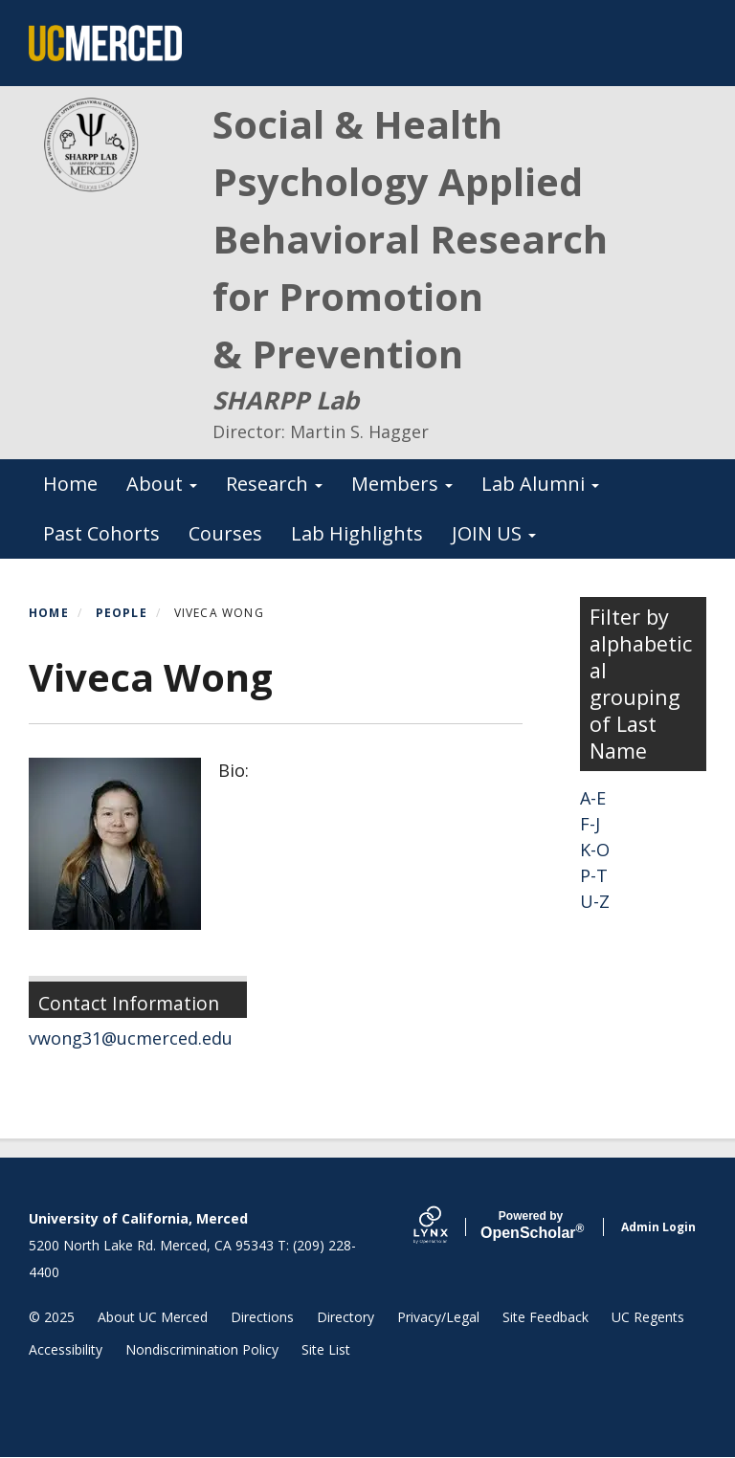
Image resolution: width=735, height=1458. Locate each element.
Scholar (530, 1225)
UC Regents (648, 1317)
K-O (595, 849)
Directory (345, 1317)
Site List (325, 1349)
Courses (225, 533)
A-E (593, 797)
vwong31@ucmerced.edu (131, 1038)
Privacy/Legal (438, 1317)
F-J (590, 823)
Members (402, 484)
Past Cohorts (101, 533)
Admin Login (658, 1227)
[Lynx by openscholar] (446, 1226)
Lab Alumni (540, 484)
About (161, 484)
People (121, 613)
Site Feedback (545, 1317)
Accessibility (65, 1349)
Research (274, 484)
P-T (594, 875)
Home (70, 484)
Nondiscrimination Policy (201, 1349)
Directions (262, 1317)
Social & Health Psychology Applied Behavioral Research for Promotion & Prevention (410, 239)
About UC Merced (153, 1317)
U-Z (595, 901)
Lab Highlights (357, 533)
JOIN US (494, 533)
